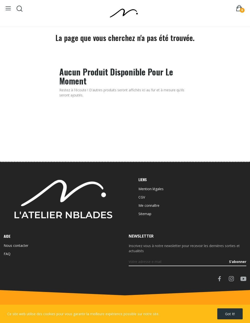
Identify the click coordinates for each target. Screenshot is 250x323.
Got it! (230, 314)
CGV (141, 197)
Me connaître (148, 205)
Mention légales (151, 189)
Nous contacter (16, 245)
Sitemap (144, 213)
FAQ (7, 253)
